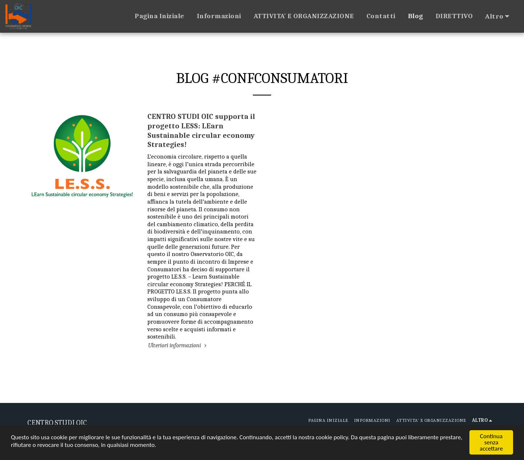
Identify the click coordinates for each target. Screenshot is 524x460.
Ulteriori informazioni (178, 345)
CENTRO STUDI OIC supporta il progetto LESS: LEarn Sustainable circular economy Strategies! (201, 130)
